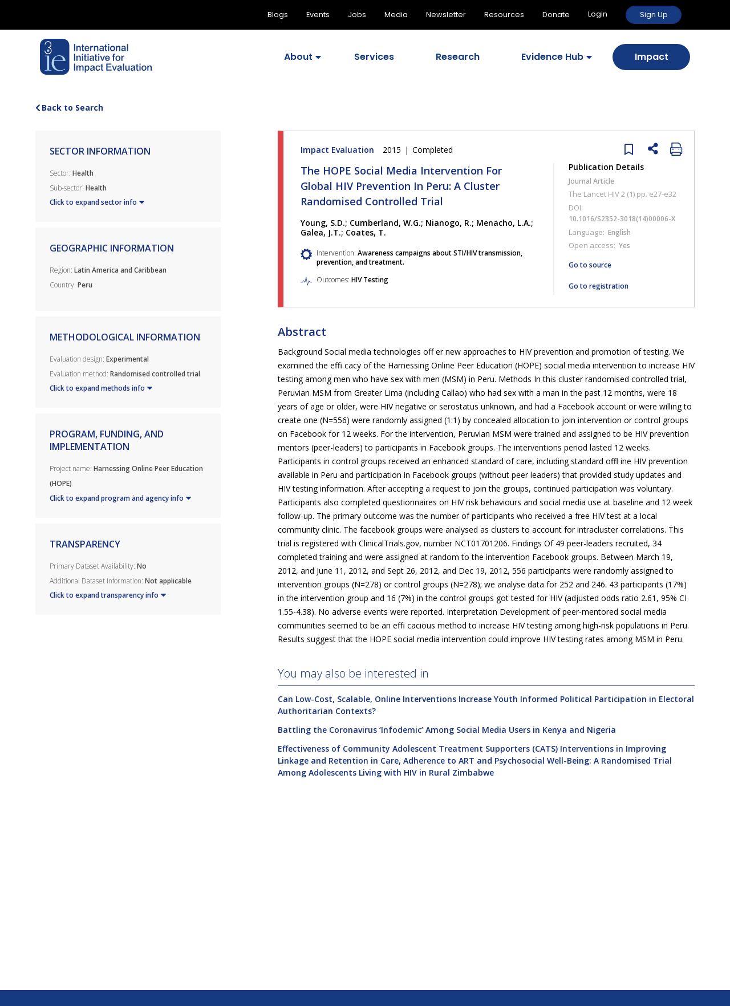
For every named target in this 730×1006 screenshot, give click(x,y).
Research (458, 56)
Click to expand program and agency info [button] (120, 498)
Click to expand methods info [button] (101, 388)
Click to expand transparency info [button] (108, 595)
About (298, 56)
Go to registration (598, 286)
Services (374, 56)
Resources (504, 14)
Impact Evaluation (378, 149)
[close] (625, 148)
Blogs (277, 14)
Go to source (590, 265)
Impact (651, 56)
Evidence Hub (552, 56)
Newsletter (446, 14)
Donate (556, 14)
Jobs (357, 14)
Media (396, 14)
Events (318, 14)
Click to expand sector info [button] (97, 202)
